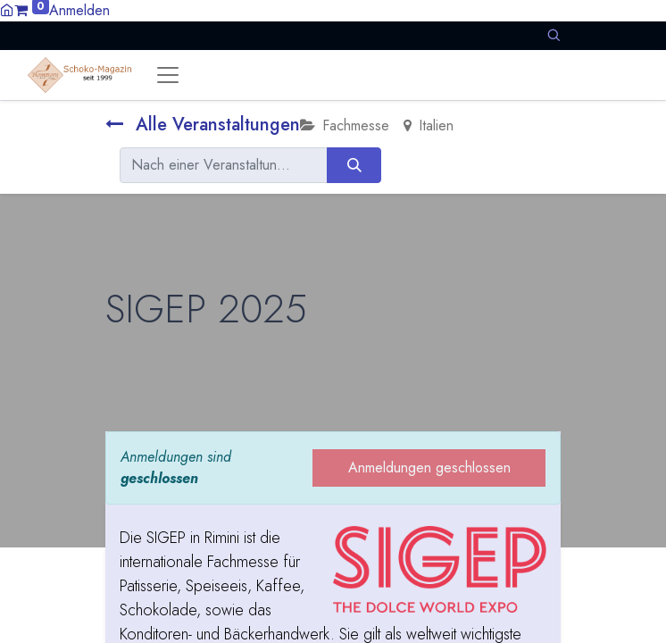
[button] (553, 35)
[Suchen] (354, 165)
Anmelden (79, 10)
